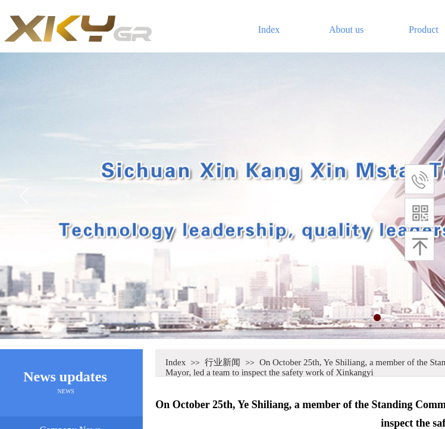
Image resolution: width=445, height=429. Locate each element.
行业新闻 (222, 362)
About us (346, 29)
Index (269, 29)
